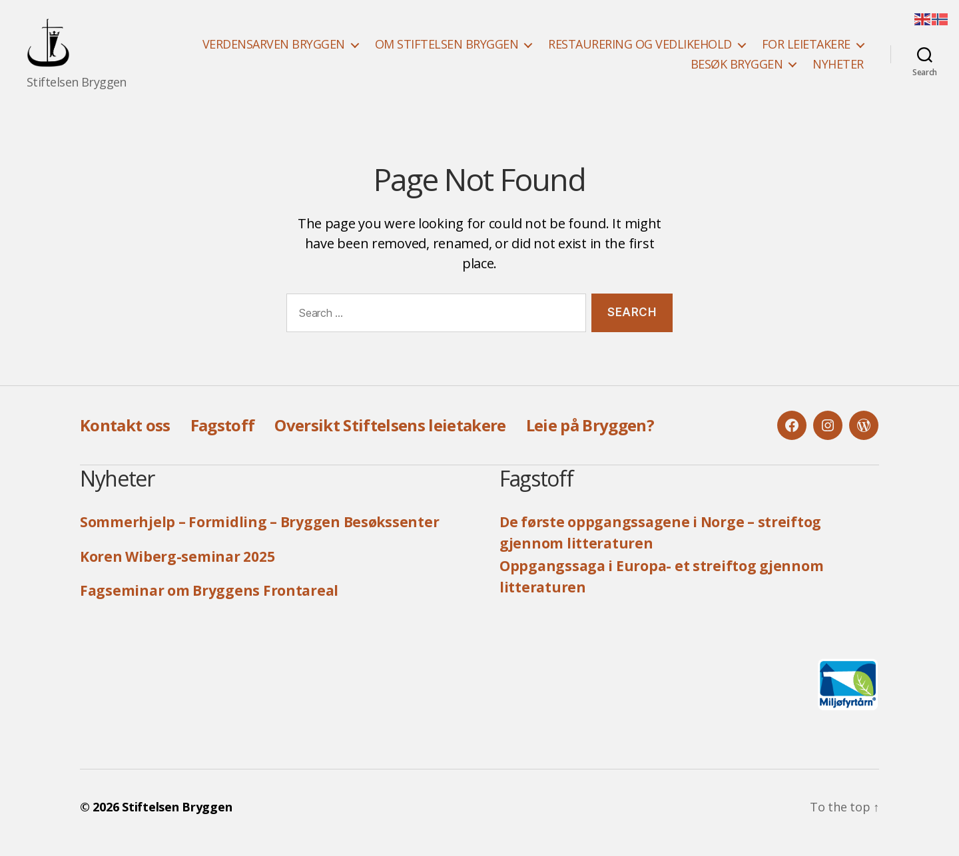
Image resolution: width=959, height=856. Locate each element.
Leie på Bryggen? (590, 436)
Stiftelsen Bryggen (177, 818)
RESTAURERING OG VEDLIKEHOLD (640, 50)
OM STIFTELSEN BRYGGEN (447, 50)
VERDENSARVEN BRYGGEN (273, 50)
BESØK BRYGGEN (737, 70)
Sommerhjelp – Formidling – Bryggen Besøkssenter (259, 533)
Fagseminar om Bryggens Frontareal (209, 601)
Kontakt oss (125, 436)
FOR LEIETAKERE (806, 50)
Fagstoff (222, 436)
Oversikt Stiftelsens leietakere (389, 436)
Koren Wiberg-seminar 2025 (177, 567)
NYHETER (838, 70)
